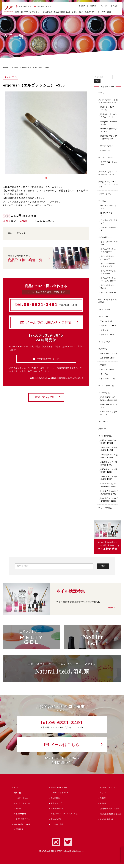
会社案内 (82, 6)
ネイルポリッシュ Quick (108, 286)
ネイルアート (104, 316)
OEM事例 (19, 829)
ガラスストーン (107, 335)
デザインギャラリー (59, 787)
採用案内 (93, 6)
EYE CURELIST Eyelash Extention (108, 398)
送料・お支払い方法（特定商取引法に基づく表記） (55, 377)
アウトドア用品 (105, 508)
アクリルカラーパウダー (109, 228)
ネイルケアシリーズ (109, 292)
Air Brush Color (107, 358)
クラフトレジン (105, 194)
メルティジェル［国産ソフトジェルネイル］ (108, 101)
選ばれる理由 (59, 12)
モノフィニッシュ (106, 157)
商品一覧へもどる (44, 397)
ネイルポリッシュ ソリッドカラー (108, 264)
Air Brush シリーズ (108, 353)
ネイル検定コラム (23, 819)
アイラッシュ (104, 393)
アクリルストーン (108, 326)
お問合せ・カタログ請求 (109, 809)
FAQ (68, 12)
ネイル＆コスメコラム (108, 787)
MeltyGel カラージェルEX (108, 130)
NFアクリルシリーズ (108, 214)
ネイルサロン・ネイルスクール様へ (65, 814)
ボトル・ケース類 (106, 386)
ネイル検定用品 (105, 436)
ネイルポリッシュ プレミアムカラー (108, 279)
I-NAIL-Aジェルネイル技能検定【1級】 (109, 499)
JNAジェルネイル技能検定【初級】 (109, 441)
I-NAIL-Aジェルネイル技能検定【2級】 (109, 492)
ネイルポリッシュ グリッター (108, 272)
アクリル (102, 201)
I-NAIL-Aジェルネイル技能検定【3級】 (109, 485)
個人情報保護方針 (107, 819)
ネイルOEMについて (22, 824)
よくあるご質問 (57, 824)
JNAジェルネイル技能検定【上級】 (109, 456)
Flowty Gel (105, 150)
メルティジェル (22, 798)
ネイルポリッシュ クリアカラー (108, 250)
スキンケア (103, 422)
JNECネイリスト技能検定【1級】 (108, 477)
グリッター (105, 330)
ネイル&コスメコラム (45, 6)
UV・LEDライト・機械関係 (107, 301)
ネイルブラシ (104, 309)
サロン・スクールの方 (81, 12)
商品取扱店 (55, 798)
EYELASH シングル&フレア (109, 413)
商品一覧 (19, 12)
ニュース (103, 6)
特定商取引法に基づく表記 (110, 814)
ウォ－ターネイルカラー (109, 243)
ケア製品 (102, 365)
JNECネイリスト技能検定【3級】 (108, 463)
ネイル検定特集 (25, 6)
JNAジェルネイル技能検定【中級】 (109, 448)
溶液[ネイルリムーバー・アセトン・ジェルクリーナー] (108, 184)
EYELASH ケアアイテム (109, 405)
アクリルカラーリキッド (109, 221)
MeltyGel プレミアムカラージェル (108, 137)
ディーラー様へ (57, 808)
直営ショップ (56, 803)
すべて (101, 93)
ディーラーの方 (98, 12)
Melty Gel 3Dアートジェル (108, 108)
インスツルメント (108, 379)
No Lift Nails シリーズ (108, 207)
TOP (16, 787)
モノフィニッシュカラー (109, 163)
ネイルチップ (104, 342)
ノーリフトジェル (23, 803)
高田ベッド (103, 429)
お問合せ (114, 6)
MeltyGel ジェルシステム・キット (108, 115)
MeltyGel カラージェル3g (108, 122)
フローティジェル (106, 146)
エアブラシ (103, 349)
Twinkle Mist (106, 321)
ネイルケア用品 (107, 369)
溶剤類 (18, 808)
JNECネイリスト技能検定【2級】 (108, 470)
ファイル (104, 374)
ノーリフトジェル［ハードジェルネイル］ (108, 173)
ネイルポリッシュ (106, 237)
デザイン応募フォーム (61, 793)
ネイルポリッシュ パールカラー (108, 257)
